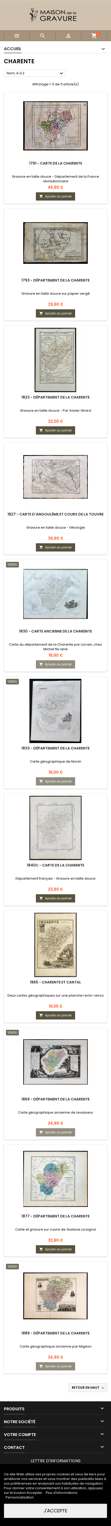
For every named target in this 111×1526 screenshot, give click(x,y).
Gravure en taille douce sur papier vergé (55, 293)
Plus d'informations (61, 1492)
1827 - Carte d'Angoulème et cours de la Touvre (55, 514)
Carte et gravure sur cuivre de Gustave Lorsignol (55, 1229)
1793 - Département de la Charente (55, 280)
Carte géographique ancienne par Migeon (56, 1346)
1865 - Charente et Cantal (55, 982)
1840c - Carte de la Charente (55, 865)
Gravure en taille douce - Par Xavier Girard (55, 410)
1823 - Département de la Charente (55, 397)
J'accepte (55, 1510)
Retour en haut (88, 1387)
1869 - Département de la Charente (55, 1099)
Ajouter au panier (55, 196)
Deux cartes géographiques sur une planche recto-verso (55, 995)
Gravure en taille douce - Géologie (55, 527)
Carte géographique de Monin (55, 761)
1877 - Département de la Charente (55, 1216)
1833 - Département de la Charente (55, 748)
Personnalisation (20, 1497)
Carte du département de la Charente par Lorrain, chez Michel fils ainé (55, 647)
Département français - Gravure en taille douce (55, 878)
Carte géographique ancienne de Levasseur (55, 1112)
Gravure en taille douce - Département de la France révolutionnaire (55, 179)
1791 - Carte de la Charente (55, 163)
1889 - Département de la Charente (55, 1333)
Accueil (12, 49)
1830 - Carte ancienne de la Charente (55, 631)
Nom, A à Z (36, 73)
